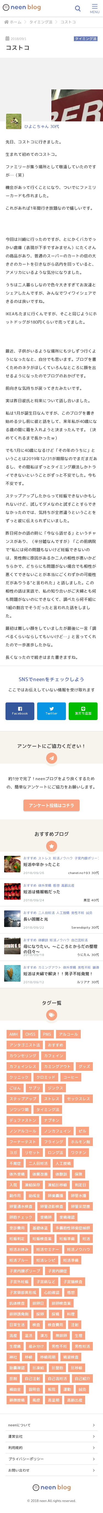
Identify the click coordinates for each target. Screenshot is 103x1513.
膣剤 (13, 1378)
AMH (13, 1034)
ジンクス (55, 1088)
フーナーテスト (22, 1141)
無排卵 (61, 1335)
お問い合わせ (19, 1470)
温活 (28, 1335)
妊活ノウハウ (63, 858)
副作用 (15, 1195)
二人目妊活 (46, 912)
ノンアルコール (22, 1131)
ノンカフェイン (57, 1131)
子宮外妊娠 (19, 1281)
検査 (36, 1324)
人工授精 (62, 912)
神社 (13, 1357)
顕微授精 (17, 1400)
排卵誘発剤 (19, 1314)
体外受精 (44, 885)
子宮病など (45, 1281)
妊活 (86, 1238)
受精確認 (67, 1217)
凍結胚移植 (57, 1184)
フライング (53, 1141)
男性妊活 (82, 1346)
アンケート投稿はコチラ (51, 805)
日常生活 (17, 1324)
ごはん (15, 1088)
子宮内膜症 (57, 1271)
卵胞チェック (20, 1217)
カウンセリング (22, 1055)
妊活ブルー (19, 1260)
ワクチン (78, 1152)
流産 (13, 1335)
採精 (55, 1314)
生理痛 (15, 1346)
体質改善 (40, 1174)
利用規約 (15, 1447)
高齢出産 (67, 885)
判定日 (80, 1184)
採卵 (40, 1314)
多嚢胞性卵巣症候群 (72, 1227)
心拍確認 (51, 1292)
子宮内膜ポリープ (87, 858)
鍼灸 (89, 912)
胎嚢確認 (17, 1367)
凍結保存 (32, 1184)
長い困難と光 (35, 919)
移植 (28, 1357)
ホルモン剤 (80, 1141)
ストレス (44, 858)
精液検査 (71, 1357)
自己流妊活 (79, 940)
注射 (75, 1324)
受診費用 (17, 1227)
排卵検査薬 (61, 1303)
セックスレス (78, 1098)
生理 (78, 1335)
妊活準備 (71, 1260)
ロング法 (55, 1152)
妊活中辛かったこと (41, 864)
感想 (56, 885)
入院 (13, 1184)
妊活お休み (19, 1249)
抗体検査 (17, 1303)
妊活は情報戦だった (41, 892)
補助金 (15, 1389)
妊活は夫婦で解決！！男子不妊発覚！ (58, 974)
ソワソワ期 (19, 1109)
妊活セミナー (47, 1249)
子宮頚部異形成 (22, 1292)
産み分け (36, 1346)
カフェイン (53, 1055)
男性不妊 (77, 912)
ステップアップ (22, 1098)
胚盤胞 (57, 1367)
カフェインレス (22, 1066)
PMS (47, 1034)
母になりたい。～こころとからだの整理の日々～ (60, 949)
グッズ (84, 1066)
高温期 (53, 1400)
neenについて (19, 1425)
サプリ (34, 1088)
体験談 (43, 940)
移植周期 (47, 1357)
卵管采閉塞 (80, 1206)
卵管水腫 (78, 1195)
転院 (51, 1389)
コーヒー (71, 1077)
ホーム (12, 22)
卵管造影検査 (51, 1206)
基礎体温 (40, 1227)
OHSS (30, 1034)
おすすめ (30, 858)
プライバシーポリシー (26, 1458)
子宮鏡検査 (72, 1281)
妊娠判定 (17, 1238)
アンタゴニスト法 (24, 1045)
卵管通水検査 (20, 1206)
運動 (67, 1389)
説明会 (34, 1389)
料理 (71, 1314)
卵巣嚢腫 (55, 1195)
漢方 (44, 1335)
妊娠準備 (67, 1238)
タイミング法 (40, 22)
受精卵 (46, 1217)
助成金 (34, 1195)
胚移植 (76, 1367)
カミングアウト (49, 967)
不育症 (15, 1163)
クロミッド (45, 1077)
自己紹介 (82, 1378)
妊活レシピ (45, 1260)
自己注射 (32, 1378)
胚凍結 (38, 1367)
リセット (32, 1152)
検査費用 (55, 1324)
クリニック (19, 1077)
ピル (82, 1131)
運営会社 (15, 1436)
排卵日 (38, 1303)
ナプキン (51, 1120)
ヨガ (13, 1152)
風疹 (36, 1400)
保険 (78, 1174)
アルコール (68, 1034)
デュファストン (22, 1120)
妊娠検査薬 (42, 1238)
